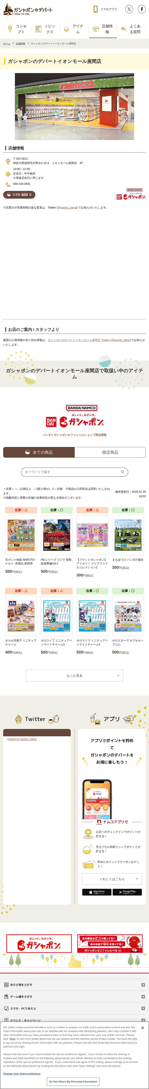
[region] (74, 1055)
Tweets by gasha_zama (21, 739)
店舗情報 (107, 29)
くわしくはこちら (112, 879)
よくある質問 (135, 29)
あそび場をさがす (21, 985)
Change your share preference (22, 1073)
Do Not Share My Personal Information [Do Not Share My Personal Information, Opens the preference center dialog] (73, 1081)
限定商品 (110, 452)
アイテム (78, 29)
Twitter (129, 9)
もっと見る (74, 675)
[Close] (142, 1027)
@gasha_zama (67, 207)
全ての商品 (43, 452)
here (12, 1038)
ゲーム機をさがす (21, 996)
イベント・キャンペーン (25, 1020)
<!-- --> (74, 264)
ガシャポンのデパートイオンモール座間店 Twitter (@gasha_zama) (89, 340)
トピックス (50, 29)
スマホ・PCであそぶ (23, 1008)
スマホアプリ (109, 9)
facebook (142, 9)
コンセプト (21, 29)
